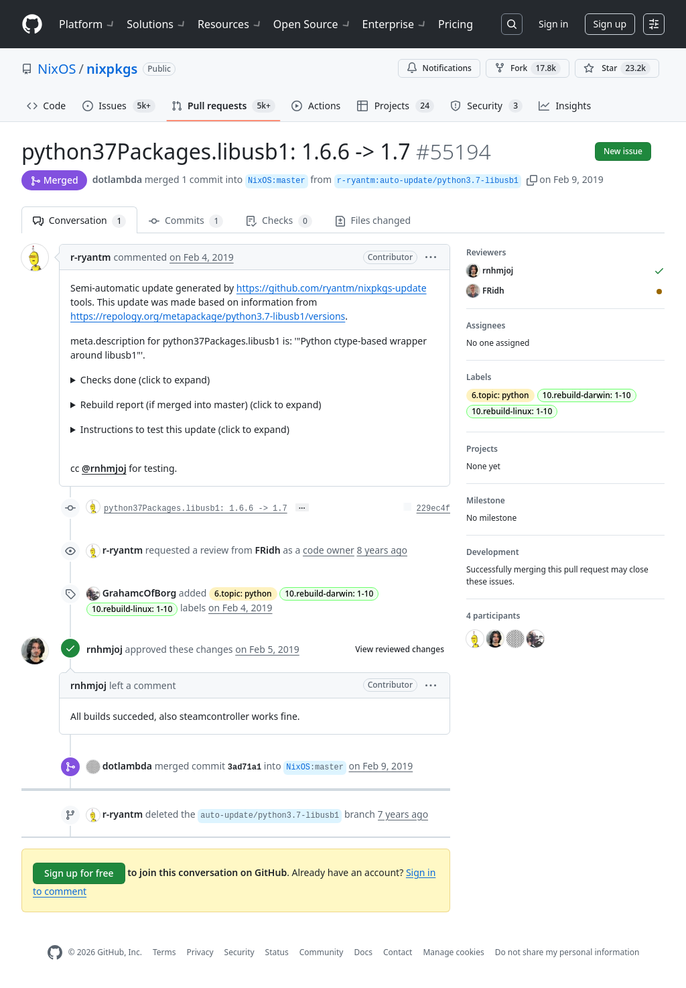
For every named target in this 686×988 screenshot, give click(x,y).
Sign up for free (79, 873)
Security (239, 952)
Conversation (79, 221)
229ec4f (433, 508)
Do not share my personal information (567, 952)
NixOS (57, 69)
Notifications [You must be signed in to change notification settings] (439, 68)
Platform (87, 24)
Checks (279, 221)
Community (321, 952)
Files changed (373, 220)
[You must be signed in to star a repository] (617, 68)
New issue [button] (623, 151)
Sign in (553, 23)
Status (277, 952)
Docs (363, 952)
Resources (230, 24)
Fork (527, 68)
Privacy (200, 952)
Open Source (312, 24)
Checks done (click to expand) (145, 379)
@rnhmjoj (104, 468)
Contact (397, 952)
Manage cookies (453, 952)
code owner (328, 550)
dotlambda (117, 179)
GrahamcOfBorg (139, 592)
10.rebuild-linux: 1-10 (132, 609)
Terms (164, 952)
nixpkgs (111, 69)
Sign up (610, 23)
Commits (186, 221)
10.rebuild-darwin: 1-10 (329, 593)
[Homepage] (32, 24)
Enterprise (394, 24)
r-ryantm (90, 257)
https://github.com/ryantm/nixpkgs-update (331, 288)
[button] (532, 179)
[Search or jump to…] (512, 24)
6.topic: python (243, 593)
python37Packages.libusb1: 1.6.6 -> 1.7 (195, 508)
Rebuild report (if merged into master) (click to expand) (201, 404)
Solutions (157, 24)
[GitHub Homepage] (55, 952)
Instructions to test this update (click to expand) (184, 429)
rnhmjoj (104, 649)
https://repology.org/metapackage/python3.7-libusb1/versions (207, 316)
